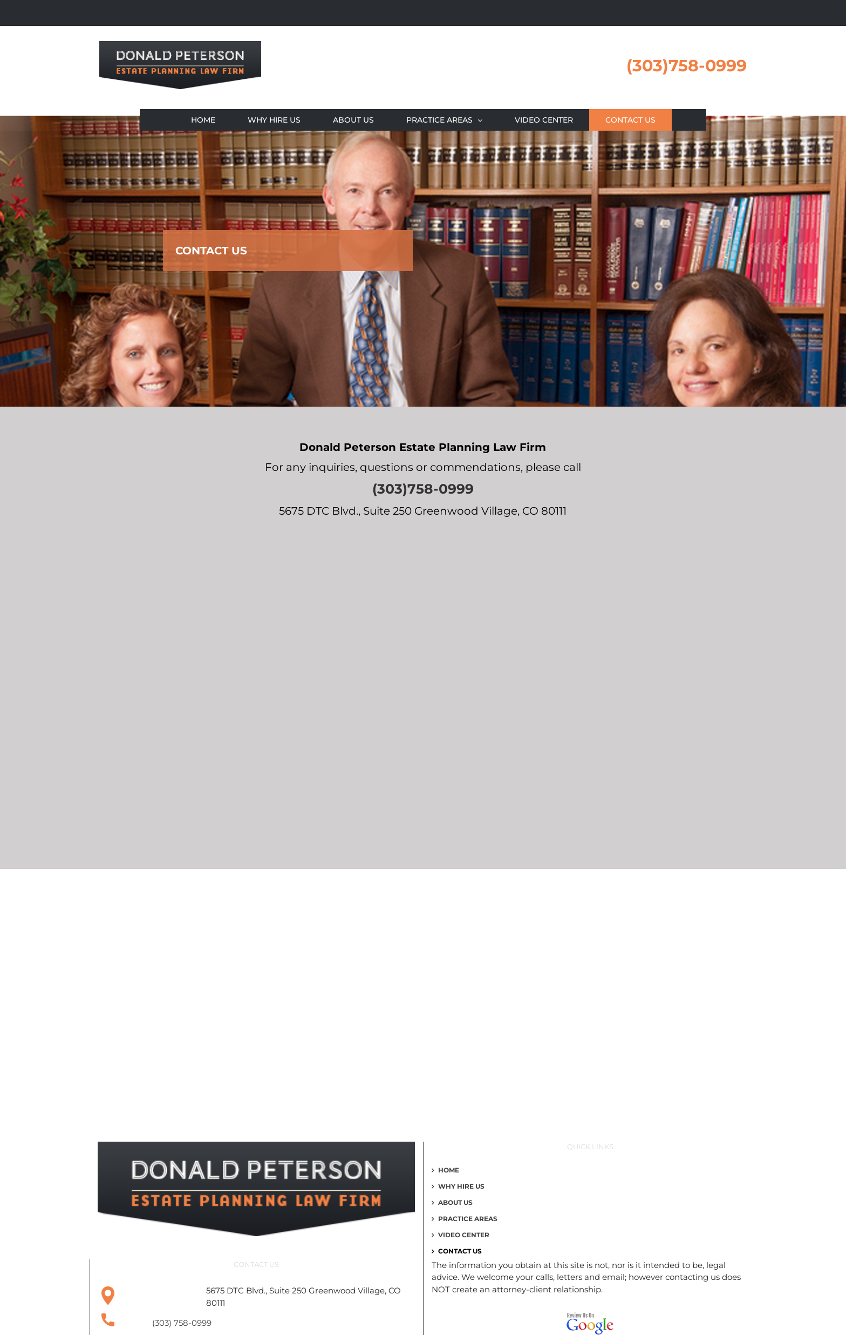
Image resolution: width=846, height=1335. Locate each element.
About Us (455, 1202)
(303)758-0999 (686, 66)
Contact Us (460, 1251)
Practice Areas (467, 1219)
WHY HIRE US (461, 1186)
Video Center (463, 1235)
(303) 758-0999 (182, 1323)
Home (448, 1170)
